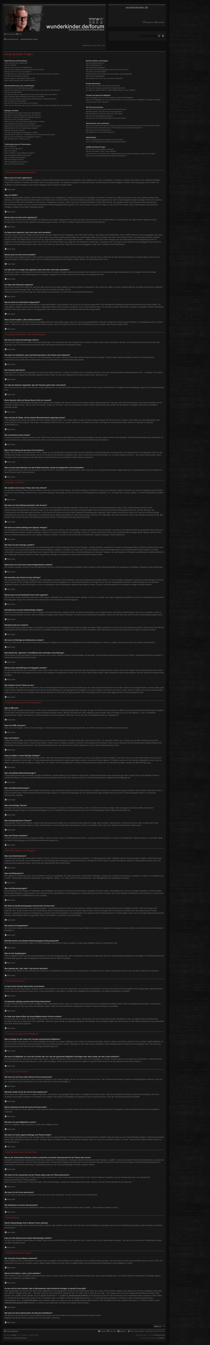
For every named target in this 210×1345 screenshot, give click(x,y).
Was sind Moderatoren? (94, 65)
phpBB (14, 1335)
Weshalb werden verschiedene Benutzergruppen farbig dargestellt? (109, 74)
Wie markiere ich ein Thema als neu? (17, 139)
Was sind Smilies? (11, 151)
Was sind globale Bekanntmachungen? (18, 155)
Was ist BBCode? (11, 146)
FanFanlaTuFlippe (159, 1335)
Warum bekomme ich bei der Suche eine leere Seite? (104, 114)
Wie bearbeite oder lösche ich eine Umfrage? (20, 124)
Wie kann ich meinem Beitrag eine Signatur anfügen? (23, 117)
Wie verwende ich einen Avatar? (16, 101)
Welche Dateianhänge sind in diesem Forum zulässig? (104, 139)
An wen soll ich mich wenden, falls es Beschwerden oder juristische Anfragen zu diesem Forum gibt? (120, 153)
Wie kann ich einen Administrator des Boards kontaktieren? (106, 156)
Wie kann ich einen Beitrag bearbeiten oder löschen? (23, 115)
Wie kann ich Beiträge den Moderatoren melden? (21, 132)
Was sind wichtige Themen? (14, 159)
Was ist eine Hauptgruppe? (95, 76)
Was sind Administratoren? (95, 63)
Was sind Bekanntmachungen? (15, 157)
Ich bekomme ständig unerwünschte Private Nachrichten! (105, 88)
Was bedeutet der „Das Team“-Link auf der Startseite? (104, 78)
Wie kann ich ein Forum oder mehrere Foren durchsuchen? (106, 109)
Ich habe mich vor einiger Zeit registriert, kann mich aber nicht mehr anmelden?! (32, 74)
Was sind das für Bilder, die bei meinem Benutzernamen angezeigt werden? (31, 99)
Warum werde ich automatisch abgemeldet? (20, 78)
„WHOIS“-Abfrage (15, 1293)
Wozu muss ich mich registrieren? (16, 63)
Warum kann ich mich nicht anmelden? (18, 71)
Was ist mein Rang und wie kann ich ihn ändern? (21, 103)
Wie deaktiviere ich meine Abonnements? (100, 132)
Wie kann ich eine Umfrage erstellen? (17, 119)
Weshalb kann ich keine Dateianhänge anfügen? (21, 128)
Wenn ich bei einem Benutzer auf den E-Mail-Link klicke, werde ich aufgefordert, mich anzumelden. (39, 105)
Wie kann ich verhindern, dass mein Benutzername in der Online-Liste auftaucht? (32, 90)
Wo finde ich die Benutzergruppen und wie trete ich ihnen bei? (107, 69)
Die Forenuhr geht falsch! (13, 92)
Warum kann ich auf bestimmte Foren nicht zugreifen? (23, 126)
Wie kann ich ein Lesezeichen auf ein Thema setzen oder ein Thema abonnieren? (114, 128)
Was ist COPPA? (10, 65)
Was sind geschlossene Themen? (16, 162)
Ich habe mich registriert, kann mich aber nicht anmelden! (24, 69)
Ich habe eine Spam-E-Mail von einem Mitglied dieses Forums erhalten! (110, 90)
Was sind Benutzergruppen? (95, 67)
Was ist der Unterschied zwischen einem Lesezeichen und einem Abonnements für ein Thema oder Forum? (123, 125)
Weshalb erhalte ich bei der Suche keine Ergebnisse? (104, 111)
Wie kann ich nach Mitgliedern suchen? (99, 116)
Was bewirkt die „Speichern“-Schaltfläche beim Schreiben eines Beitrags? (30, 134)
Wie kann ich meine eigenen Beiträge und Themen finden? (106, 118)
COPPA (128, 235)
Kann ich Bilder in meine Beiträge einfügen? (20, 153)
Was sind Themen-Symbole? (14, 164)
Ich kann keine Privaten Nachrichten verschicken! (103, 86)
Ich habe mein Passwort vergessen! (17, 76)
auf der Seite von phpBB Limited (71, 1263)
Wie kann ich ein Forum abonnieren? (98, 130)
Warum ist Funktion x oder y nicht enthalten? (101, 151)
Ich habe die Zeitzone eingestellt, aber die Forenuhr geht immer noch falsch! (31, 94)
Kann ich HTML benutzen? (14, 148)
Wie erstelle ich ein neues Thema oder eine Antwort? (23, 113)
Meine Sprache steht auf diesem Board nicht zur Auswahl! (24, 96)
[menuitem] (159, 22)
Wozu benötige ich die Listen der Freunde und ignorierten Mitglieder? (109, 97)
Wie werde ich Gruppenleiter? (96, 71)
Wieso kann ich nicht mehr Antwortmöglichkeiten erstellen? (25, 121)
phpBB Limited (137, 405)
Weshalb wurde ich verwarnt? (15, 130)
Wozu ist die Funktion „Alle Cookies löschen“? (20, 80)
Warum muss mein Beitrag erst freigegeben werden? (23, 137)
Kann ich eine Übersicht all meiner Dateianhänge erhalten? (106, 142)
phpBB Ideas (112, 1276)
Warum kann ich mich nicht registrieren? (18, 67)
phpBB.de (154, 405)
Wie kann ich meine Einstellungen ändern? (19, 88)
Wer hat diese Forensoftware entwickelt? (100, 149)
